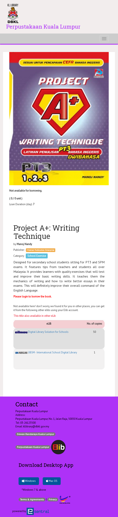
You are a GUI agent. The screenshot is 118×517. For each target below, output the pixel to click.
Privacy (53, 499)
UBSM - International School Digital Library (46, 352)
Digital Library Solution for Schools (41, 332)
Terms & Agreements (32, 499)
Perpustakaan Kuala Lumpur (33, 447)
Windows (29, 481)
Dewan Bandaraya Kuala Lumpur (35, 434)
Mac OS (51, 481)
